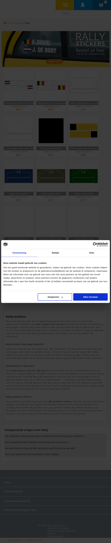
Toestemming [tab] (19, 253)
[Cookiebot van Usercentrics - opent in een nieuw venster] (95, 244)
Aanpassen (55, 297)
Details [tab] (55, 253)
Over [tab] (91, 253)
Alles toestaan (90, 297)
